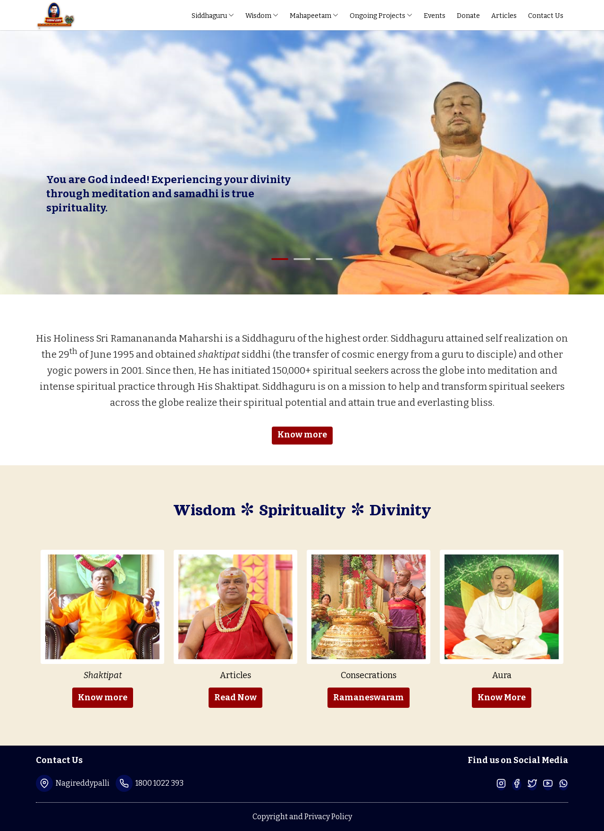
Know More (502, 697)
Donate (468, 16)
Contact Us (545, 16)
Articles (504, 16)
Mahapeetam (314, 16)
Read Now (235, 697)
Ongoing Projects (381, 16)
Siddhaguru (213, 16)
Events (434, 16)
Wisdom (261, 16)
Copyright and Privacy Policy (302, 816)
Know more (302, 434)
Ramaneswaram (368, 697)
